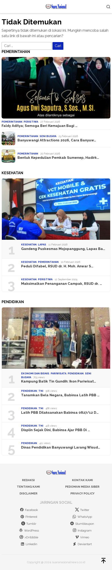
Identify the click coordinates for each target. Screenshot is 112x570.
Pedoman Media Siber (82, 486)
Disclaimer (28, 493)
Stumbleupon (82, 523)
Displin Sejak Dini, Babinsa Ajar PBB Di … (55, 430)
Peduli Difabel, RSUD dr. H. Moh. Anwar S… (57, 266)
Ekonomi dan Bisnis (35, 373)
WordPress (29, 530)
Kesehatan (29, 244)
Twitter (82, 510)
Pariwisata (58, 373)
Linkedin (28, 544)
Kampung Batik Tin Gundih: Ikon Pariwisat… (58, 381)
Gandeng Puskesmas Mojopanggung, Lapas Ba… (63, 249)
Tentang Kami (28, 486)
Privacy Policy (82, 493)
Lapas (42, 244)
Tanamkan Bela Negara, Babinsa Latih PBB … (60, 395)
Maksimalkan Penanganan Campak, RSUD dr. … (61, 284)
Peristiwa (31, 121)
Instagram (82, 530)
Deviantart (82, 544)
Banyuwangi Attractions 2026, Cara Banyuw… (56, 140)
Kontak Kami (82, 480)
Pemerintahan (12, 121)
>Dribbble (28, 537)
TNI (40, 391)
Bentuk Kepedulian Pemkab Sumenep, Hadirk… (58, 158)
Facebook (29, 510)
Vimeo (82, 537)
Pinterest (28, 516)
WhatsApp (82, 516)
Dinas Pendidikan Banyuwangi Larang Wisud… (60, 447)
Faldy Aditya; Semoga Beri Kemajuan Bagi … (39, 126)
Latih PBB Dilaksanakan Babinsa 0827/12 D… (60, 413)
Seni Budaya (48, 136)
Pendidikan (76, 373)
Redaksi (28, 480)
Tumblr (28, 523)
